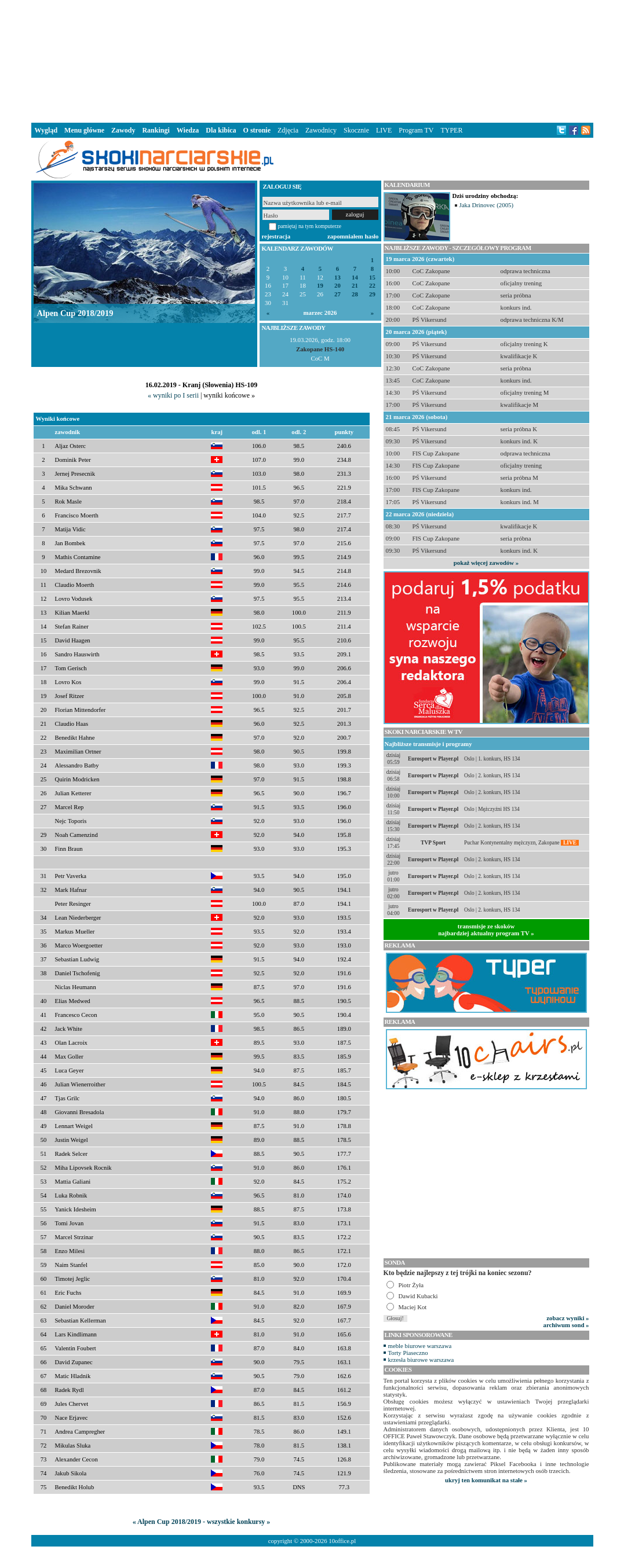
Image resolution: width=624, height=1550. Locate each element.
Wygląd (46, 130)
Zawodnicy (321, 130)
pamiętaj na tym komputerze (310, 226)
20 (337, 285)
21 (355, 285)
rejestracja (276, 236)
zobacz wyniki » (567, 1317)
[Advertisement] (312, 60)
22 (372, 285)
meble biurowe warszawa (420, 1345)
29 (372, 294)
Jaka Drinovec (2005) (486, 204)
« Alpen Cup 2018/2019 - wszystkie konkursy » (202, 1522)
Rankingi (155, 130)
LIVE (384, 130)
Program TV (416, 130)
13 (337, 277)
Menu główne (84, 130)
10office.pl (342, 1540)
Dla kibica (221, 130)
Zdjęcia (288, 130)
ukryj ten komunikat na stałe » (486, 1479)
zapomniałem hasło (352, 236)
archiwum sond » (566, 1324)
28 (355, 294)
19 (320, 285)
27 (337, 294)
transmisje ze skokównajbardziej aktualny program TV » (486, 929)
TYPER (451, 130)
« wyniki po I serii (173, 395)
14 (355, 277)
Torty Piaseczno (408, 1352)
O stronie (257, 130)
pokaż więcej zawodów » (486, 562)
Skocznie (356, 130)
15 (372, 277)
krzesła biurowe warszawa (421, 1359)
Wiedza (188, 130)
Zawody (123, 130)
